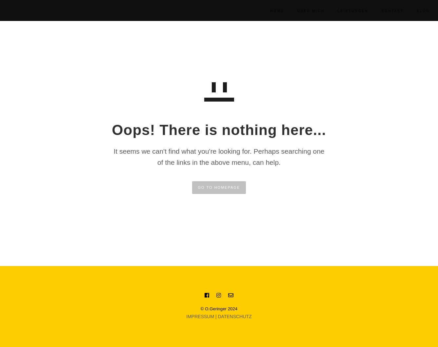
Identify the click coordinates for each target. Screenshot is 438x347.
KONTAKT (384, 11)
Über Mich (302, 11)
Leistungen (344, 11)
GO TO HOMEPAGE (219, 187)
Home (269, 11)
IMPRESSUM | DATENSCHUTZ (218, 316)
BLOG (415, 11)
